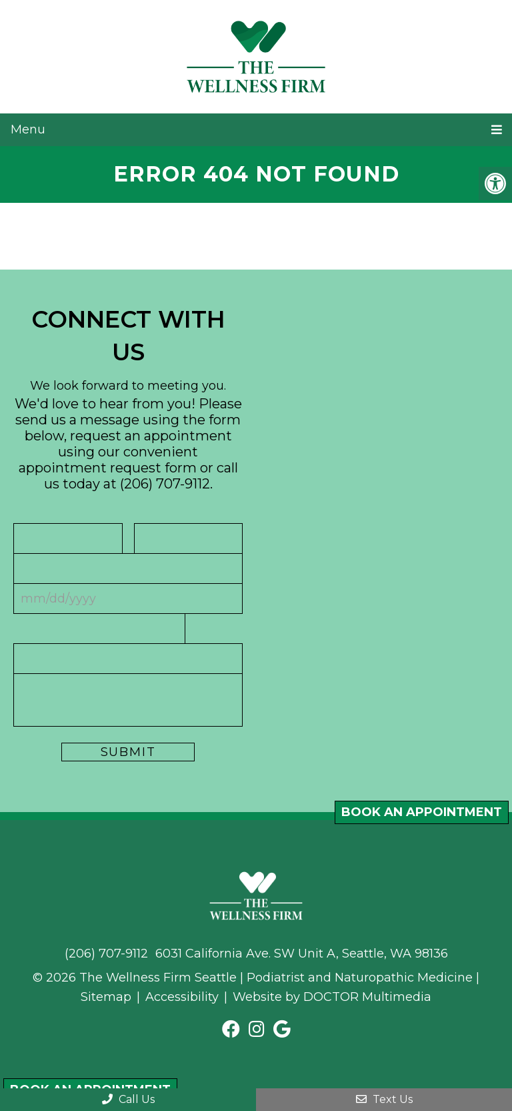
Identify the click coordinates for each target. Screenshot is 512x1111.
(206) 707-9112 (165, 484)
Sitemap (106, 997)
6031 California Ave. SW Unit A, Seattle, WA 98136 (301, 953)
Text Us (384, 1099)
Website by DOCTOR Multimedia (332, 997)
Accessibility (182, 997)
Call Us (128, 1099)
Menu (28, 129)
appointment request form (108, 468)
